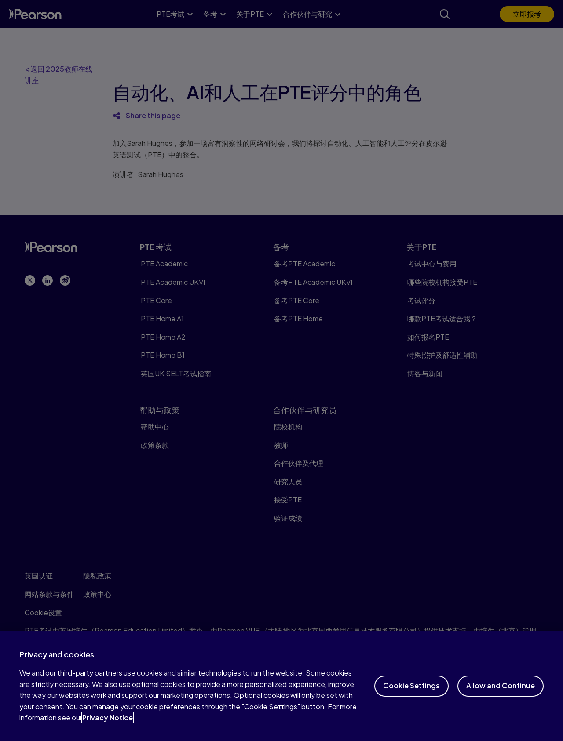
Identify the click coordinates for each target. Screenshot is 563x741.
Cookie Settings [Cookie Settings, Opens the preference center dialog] (411, 692)
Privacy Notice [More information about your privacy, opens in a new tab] (107, 724)
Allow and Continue (500, 692)
